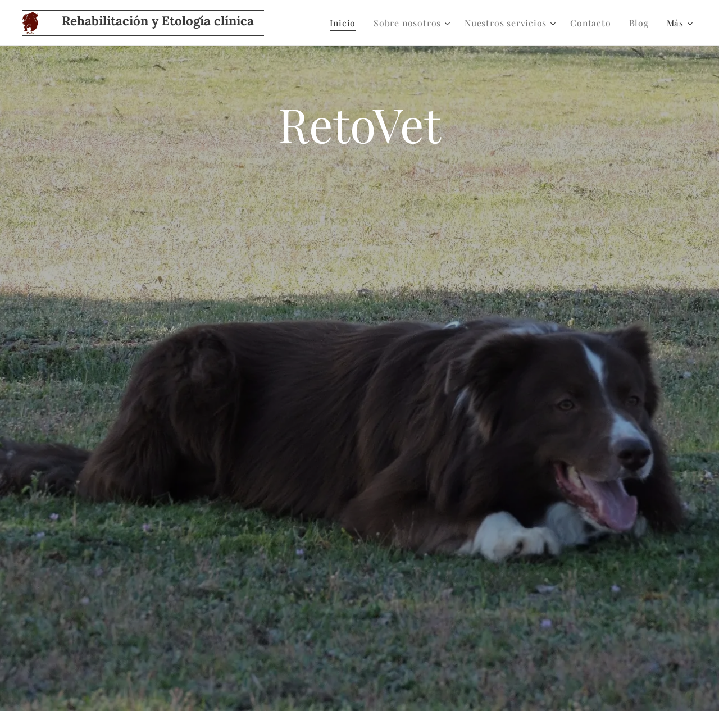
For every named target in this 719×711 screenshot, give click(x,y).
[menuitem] (351, 23)
